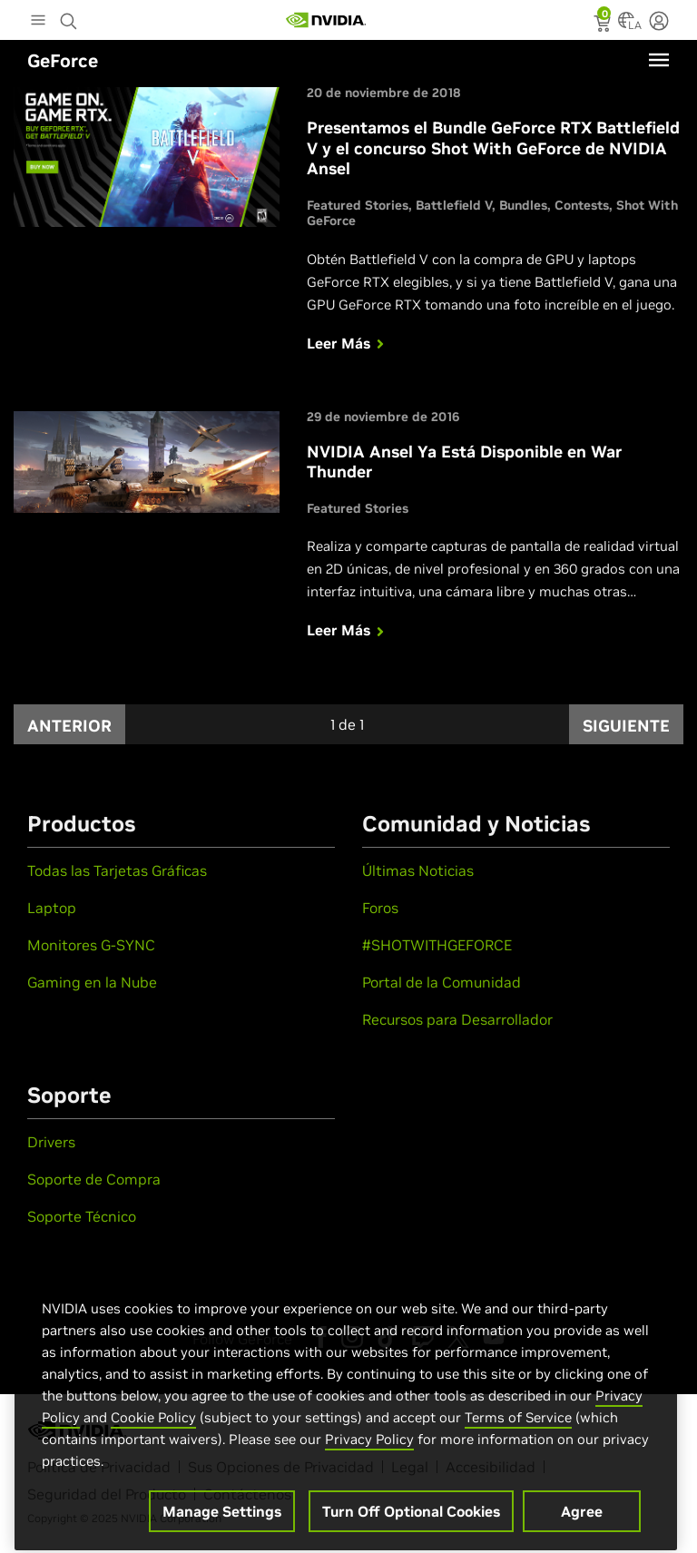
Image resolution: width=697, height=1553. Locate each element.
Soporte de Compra (94, 1179)
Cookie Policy (153, 1429)
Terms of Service (518, 1429)
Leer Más (347, 343)
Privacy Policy (369, 1451)
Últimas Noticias (418, 870)
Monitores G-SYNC (91, 945)
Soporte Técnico (81, 1216)
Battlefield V (454, 205)
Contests (582, 205)
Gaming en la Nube (92, 982)
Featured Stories (357, 205)
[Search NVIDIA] (70, 16)
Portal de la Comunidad (441, 982)
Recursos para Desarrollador (457, 1019)
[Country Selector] (626, 25)
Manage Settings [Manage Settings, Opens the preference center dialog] (221, 1523)
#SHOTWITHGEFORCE (437, 945)
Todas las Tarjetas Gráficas (117, 870)
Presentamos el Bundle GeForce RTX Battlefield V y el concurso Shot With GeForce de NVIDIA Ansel (493, 148)
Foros (380, 908)
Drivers (51, 1142)
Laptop (51, 908)
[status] (604, 25)
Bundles (523, 205)
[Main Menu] (38, 21)
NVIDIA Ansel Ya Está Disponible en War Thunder (464, 462)
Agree (582, 1523)
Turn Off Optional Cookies (411, 1523)
